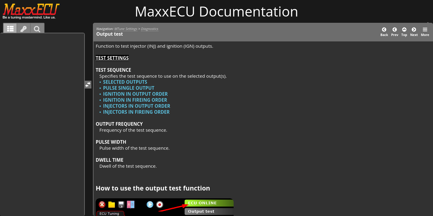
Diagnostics (149, 28)
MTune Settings (126, 28)
